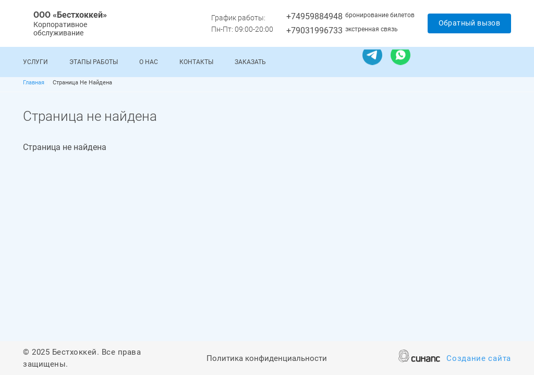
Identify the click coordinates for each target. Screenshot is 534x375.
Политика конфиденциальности (267, 359)
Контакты (196, 62)
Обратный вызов (470, 23)
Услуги (35, 62)
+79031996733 (314, 30)
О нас (148, 62)
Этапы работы (93, 62)
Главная (33, 82)
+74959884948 (314, 16)
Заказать (250, 62)
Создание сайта (478, 359)
